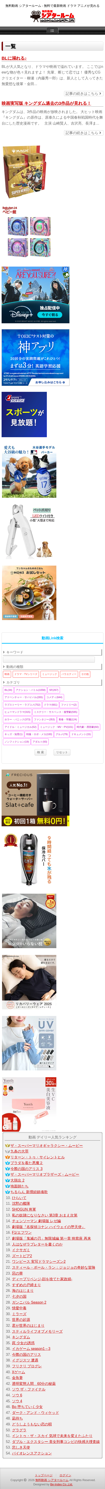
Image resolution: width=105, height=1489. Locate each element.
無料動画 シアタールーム (52, 1480)
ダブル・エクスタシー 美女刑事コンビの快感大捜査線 (56, 1442)
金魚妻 (17, 1378)
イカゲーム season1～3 (31, 1349)
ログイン (65, 1475)
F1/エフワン (22, 1232)
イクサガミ (21, 1250)
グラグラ (19, 1430)
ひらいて (19, 1198)
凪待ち (17, 1418)
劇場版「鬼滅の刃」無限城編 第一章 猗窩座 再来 (51, 1238)
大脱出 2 (17, 1180)
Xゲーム (18, 1372)
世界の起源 (21, 1320)
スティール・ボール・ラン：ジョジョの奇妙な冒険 (53, 1267)
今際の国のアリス (26, 1355)
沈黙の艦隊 (21, 1203)
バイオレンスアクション (32, 1453)
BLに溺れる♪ (14, 58)
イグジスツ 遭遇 (25, 1360)
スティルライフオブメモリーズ (37, 1331)
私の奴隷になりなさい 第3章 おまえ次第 (45, 1215)
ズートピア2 (22, 1256)
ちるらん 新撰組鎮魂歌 (29, 1192)
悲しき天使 (21, 1447)
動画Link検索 (53, 638)
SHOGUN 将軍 (24, 1209)
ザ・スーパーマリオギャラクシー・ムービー (46, 1146)
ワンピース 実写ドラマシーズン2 (39, 1261)
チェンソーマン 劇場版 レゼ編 (36, 1221)
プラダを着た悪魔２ (26, 1163)
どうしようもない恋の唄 (32, 1424)
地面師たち (19, 1186)
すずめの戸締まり (26, 1285)
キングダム (21, 1337)
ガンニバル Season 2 (29, 1302)
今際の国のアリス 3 (26, 1169)
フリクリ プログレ (27, 1366)
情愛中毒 (19, 1308)
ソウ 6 (17, 1395)
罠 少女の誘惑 (23, 1343)
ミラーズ (19, 1314)
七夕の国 (19, 1296)
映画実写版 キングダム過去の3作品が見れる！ (46, 103)
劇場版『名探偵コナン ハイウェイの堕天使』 (48, 1227)
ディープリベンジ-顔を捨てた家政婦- (42, 1279)
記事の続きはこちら (83, 94)
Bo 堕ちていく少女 (27, 1407)
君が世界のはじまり (28, 1325)
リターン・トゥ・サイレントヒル (37, 1157)
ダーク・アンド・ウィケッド (35, 1413)
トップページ (43, 1475)
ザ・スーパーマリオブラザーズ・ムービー (44, 1174)
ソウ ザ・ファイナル (28, 1389)
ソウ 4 (17, 1401)
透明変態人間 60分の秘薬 (34, 1384)
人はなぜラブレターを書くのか (37, 1244)
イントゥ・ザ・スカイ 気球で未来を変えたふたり (52, 1436)
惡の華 (17, 1273)
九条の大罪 (19, 1151)
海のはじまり (23, 1291)
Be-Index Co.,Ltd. (61, 1484)
